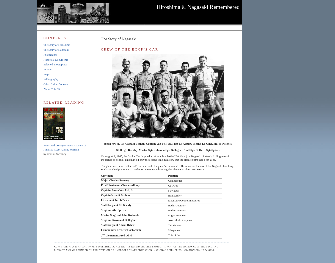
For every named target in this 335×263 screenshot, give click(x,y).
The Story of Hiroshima (56, 44)
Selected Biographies (55, 64)
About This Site (52, 89)
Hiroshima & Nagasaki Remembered (198, 7)
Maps (46, 74)
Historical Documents (55, 59)
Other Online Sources (55, 84)
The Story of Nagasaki (56, 49)
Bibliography (50, 79)
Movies (47, 69)
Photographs (50, 54)
